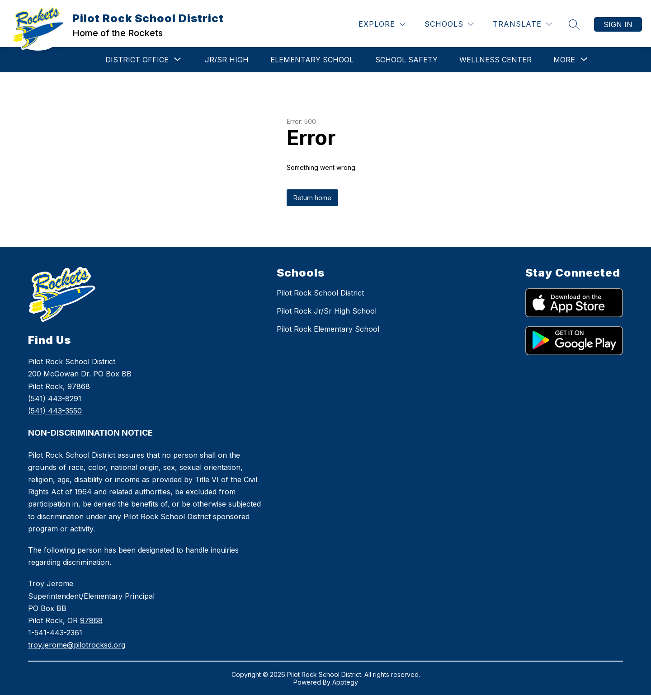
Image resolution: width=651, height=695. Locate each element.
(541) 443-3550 (55, 410)
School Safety (406, 59)
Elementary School (312, 59)
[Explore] (382, 24)
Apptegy (345, 682)
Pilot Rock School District (320, 292)
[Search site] (574, 24)
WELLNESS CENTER (495, 59)
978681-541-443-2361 (76, 632)
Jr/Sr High (227, 59)
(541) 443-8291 (54, 398)
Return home (312, 198)
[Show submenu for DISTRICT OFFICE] (137, 59)
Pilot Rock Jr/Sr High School (327, 310)
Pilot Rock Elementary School (328, 328)
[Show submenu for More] (564, 59)
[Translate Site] (522, 24)
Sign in (618, 24)
